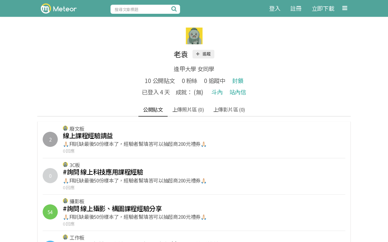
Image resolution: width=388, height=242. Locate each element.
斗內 (216, 92)
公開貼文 (153, 109)
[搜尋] (175, 8)
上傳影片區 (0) (229, 109)
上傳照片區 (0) (188, 109)
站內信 (237, 92)
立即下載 (323, 8)
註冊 (295, 8)
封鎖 (237, 80)
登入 (274, 8)
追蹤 (203, 53)
